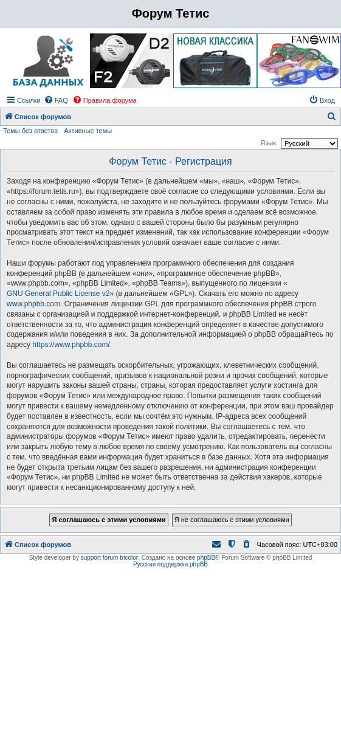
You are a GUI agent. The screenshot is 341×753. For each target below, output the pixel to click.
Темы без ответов (30, 130)
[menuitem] (56, 100)
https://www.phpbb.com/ (70, 344)
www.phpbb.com (33, 304)
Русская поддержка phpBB (170, 564)
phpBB (206, 557)
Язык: (269, 142)
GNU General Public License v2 (58, 293)
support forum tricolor (109, 557)
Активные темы (88, 130)
